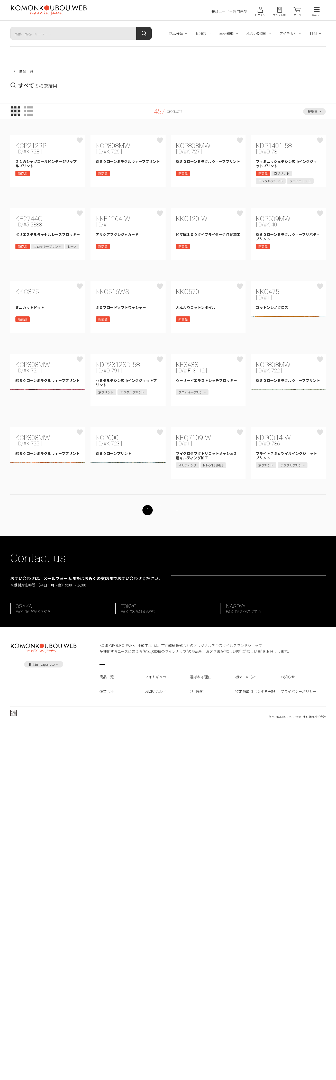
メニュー (317, 15)
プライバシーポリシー (298, 1042)
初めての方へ (246, 1028)
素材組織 (226, 33)
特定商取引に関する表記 (255, 1042)
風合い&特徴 (256, 33)
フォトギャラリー (159, 1028)
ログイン (260, 15)
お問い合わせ (155, 1042)
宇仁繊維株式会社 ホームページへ (45, 1069)
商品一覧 (106, 1028)
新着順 (312, 111)
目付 (313, 33)
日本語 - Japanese (42, 1015)
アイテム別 (288, 33)
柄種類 (201, 33)
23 (191, 844)
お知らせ (287, 1028)
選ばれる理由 (201, 1028)
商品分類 (176, 33)
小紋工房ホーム (22, 71)
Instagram (43, 1032)
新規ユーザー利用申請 (229, 11)
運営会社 (106, 1042)
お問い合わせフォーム (252, 918)
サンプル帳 (279, 15)
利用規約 (197, 1042)
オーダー (299, 15)
